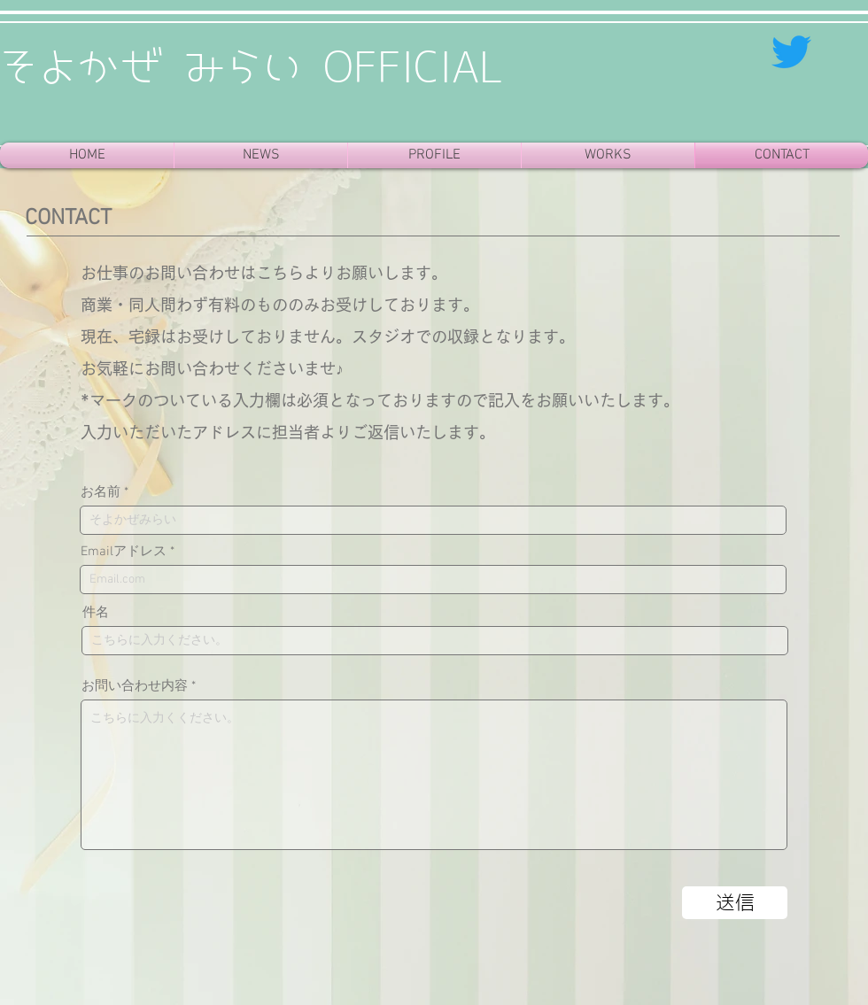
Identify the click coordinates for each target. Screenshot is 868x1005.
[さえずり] (791, 52)
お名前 (100, 492)
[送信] (734, 902)
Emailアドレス (124, 552)
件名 (95, 613)
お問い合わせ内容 (134, 686)
